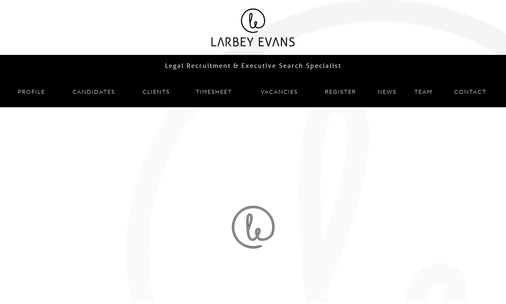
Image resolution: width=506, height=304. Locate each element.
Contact (470, 91)
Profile (31, 91)
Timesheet (214, 91)
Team (423, 91)
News (387, 91)
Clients (156, 91)
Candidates (94, 91)
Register (340, 91)
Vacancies (279, 91)
